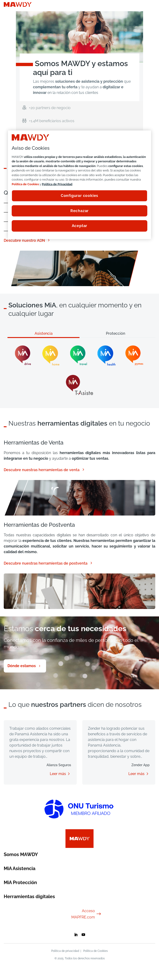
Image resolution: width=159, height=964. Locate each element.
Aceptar (79, 226)
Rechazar (79, 210)
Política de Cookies (95, 951)
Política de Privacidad (57, 184)
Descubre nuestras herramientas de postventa (48, 563)
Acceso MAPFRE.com (86, 914)
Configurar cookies (79, 195)
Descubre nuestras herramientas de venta (44, 470)
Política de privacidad (65, 951)
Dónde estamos (21, 666)
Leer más (58, 774)
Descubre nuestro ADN (27, 240)
